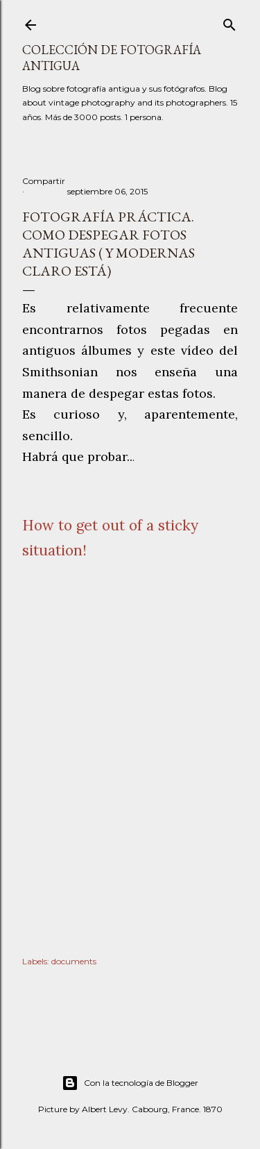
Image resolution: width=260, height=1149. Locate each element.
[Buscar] (229, 21)
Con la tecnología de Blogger (130, 1083)
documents (73, 961)
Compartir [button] (43, 181)
